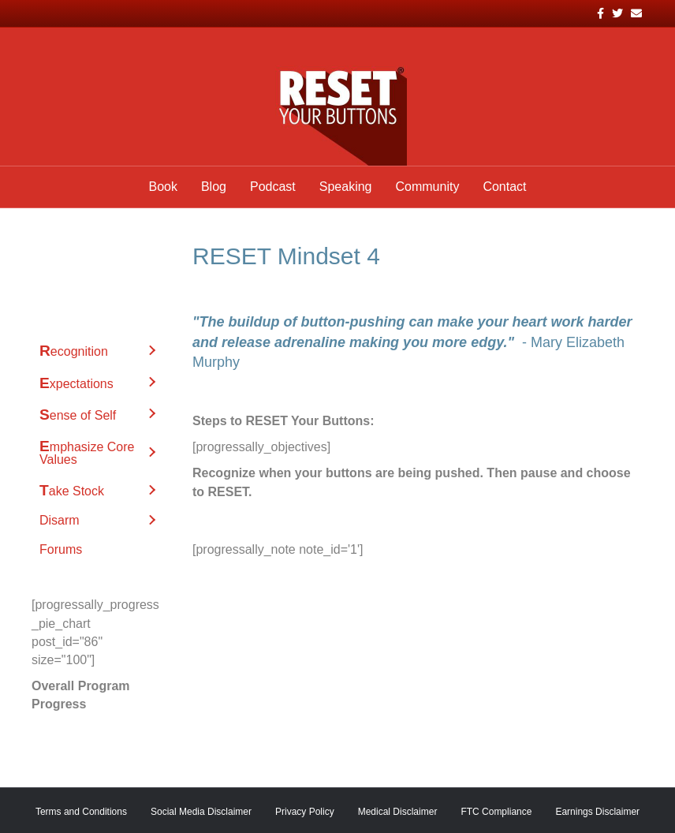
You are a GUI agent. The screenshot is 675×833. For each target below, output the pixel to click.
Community (427, 186)
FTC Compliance (496, 811)
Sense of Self (77, 414)
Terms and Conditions (81, 811)
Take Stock (71, 490)
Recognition (73, 350)
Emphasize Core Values (86, 452)
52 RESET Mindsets (96, 253)
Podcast (273, 186)
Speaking (345, 186)
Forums (60, 549)
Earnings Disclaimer (597, 811)
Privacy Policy (304, 811)
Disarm (59, 520)
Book (162, 186)
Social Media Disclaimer (201, 811)
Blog (213, 186)
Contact (504, 186)
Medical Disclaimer (398, 811)
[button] (151, 350)
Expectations (76, 383)
